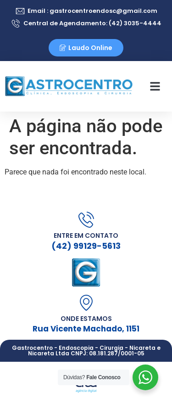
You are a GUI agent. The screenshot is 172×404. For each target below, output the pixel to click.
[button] (155, 86)
